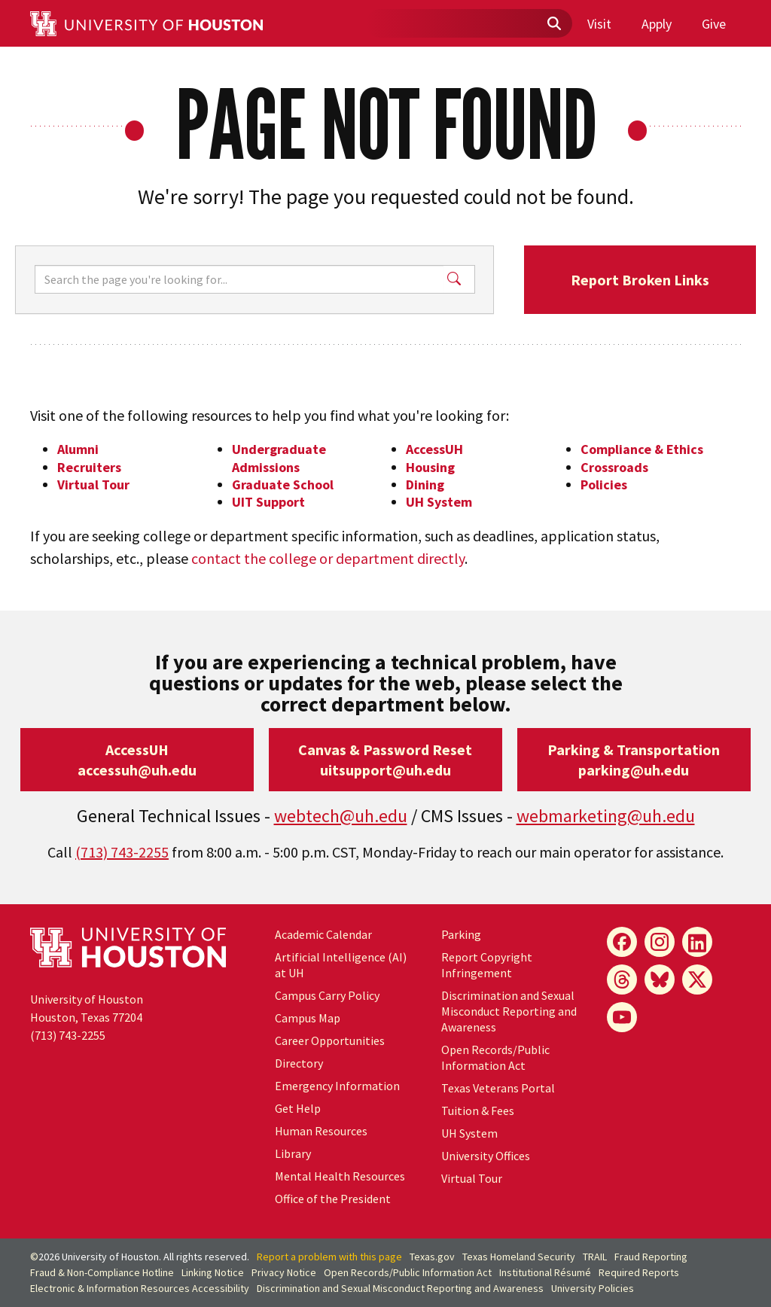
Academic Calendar (323, 934)
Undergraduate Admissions (279, 457)
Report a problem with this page (329, 1256)
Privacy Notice (283, 1272)
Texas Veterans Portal (498, 1087)
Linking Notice (212, 1272)
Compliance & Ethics (642, 449)
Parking (461, 934)
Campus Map (307, 1017)
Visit (599, 23)
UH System (439, 501)
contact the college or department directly (328, 558)
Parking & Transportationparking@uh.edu (633, 759)
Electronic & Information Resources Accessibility (139, 1288)
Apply (656, 23)
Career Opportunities (330, 1040)
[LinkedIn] (697, 942)
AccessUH (434, 449)
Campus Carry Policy (327, 995)
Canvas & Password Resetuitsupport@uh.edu (385, 759)
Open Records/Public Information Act (495, 1057)
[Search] (239, 279)
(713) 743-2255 (122, 851)
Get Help (298, 1108)
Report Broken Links (640, 279)
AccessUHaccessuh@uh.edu (137, 759)
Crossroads (614, 467)
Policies (604, 484)
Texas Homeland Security (518, 1256)
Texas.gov (432, 1256)
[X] (697, 979)
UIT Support (268, 501)
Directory (299, 1063)
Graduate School (283, 484)
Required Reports (639, 1272)
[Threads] (622, 979)
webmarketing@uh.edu (606, 815)
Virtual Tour (93, 484)
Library (293, 1153)
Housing (430, 467)
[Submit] (553, 24)
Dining (425, 484)
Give (714, 23)
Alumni (78, 449)
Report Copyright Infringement (486, 964)
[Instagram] (660, 942)
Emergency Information (337, 1085)
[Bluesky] (660, 979)
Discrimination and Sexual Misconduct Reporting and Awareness (509, 1011)
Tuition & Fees (477, 1110)
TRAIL (595, 1256)
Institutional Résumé (545, 1272)
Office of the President (333, 1198)
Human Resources (321, 1130)
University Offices (485, 1155)
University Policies (592, 1288)
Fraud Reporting (650, 1256)
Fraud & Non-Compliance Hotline (102, 1272)
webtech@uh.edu (340, 815)
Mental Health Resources (340, 1176)
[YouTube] (622, 1017)
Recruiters (89, 467)
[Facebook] (622, 942)
